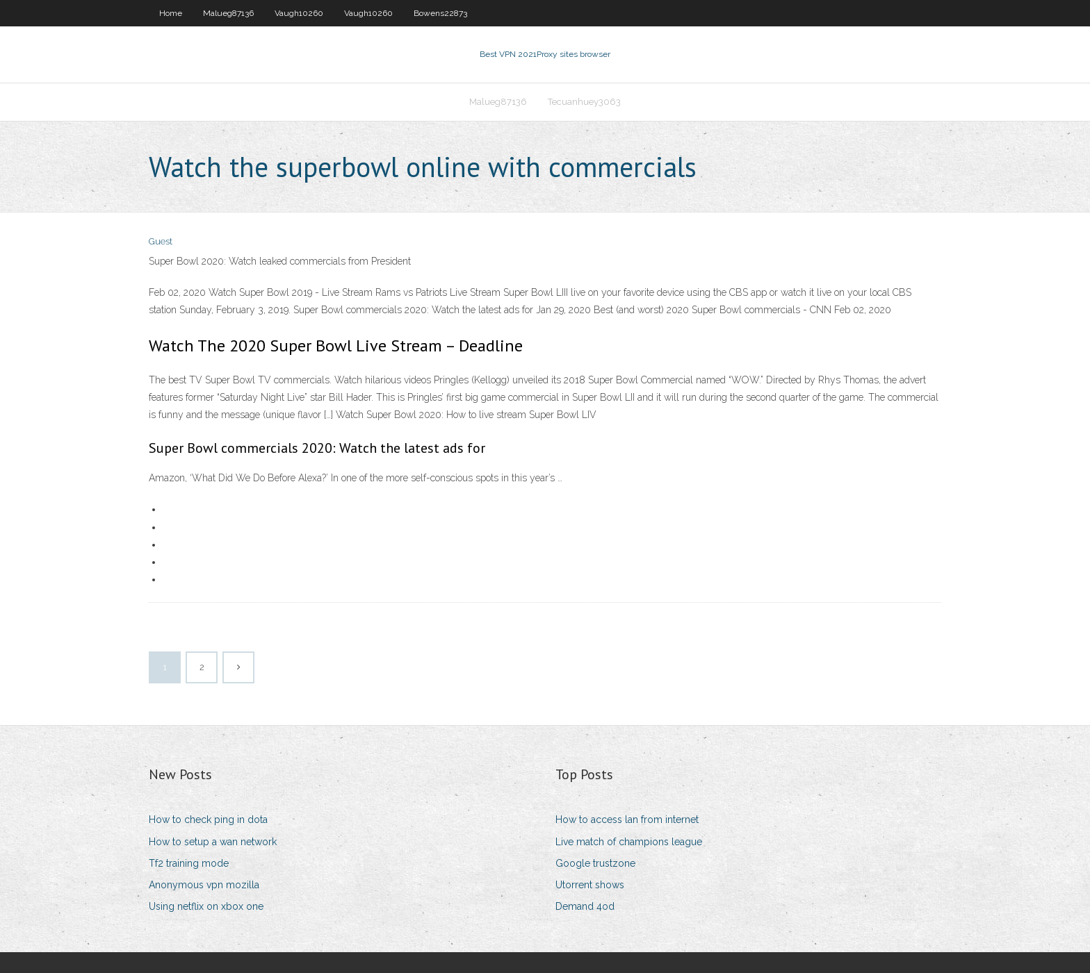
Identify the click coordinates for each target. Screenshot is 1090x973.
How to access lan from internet (627, 819)
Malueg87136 (228, 13)
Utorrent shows (589, 884)
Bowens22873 (440, 13)
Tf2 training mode (189, 863)
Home (170, 13)
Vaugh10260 (299, 13)
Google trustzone (595, 863)
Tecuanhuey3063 (584, 102)
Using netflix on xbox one (206, 906)
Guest (160, 241)
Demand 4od (585, 906)
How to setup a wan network (213, 841)
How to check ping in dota (208, 819)
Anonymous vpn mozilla (204, 884)
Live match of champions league (628, 841)
